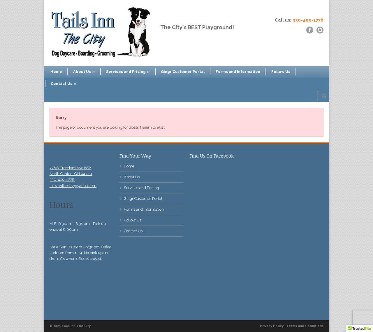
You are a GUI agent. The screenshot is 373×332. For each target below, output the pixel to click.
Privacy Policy (272, 326)
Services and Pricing (128, 71)
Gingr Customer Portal (183, 71)
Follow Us (280, 71)
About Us (84, 71)
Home (56, 71)
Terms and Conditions (304, 326)
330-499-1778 (308, 20)
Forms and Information (238, 71)
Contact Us (63, 83)
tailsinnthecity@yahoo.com (73, 186)
